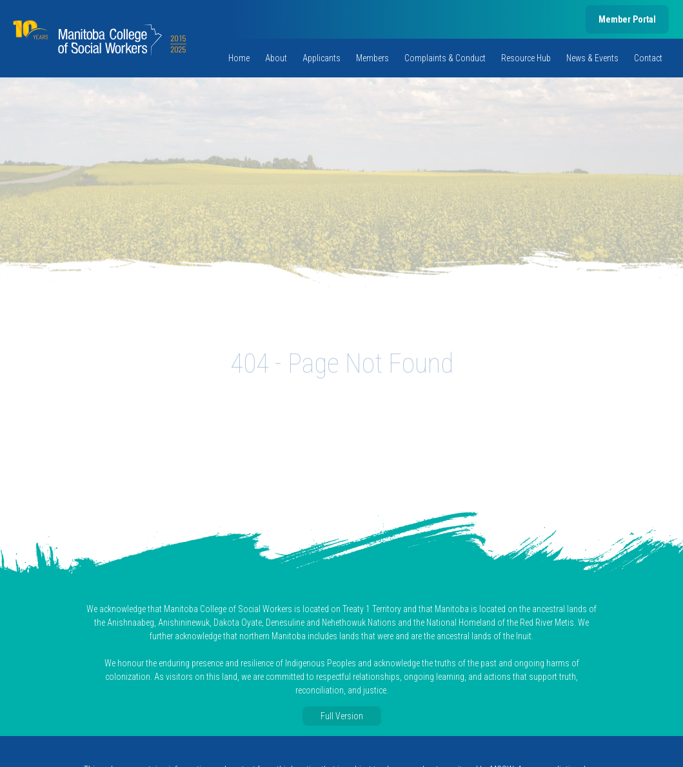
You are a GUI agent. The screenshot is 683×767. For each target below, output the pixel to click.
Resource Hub (526, 58)
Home (239, 58)
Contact (648, 58)
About (276, 58)
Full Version (342, 716)
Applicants (321, 58)
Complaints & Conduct (445, 58)
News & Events (592, 58)
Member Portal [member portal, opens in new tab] (627, 19)
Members (372, 58)
